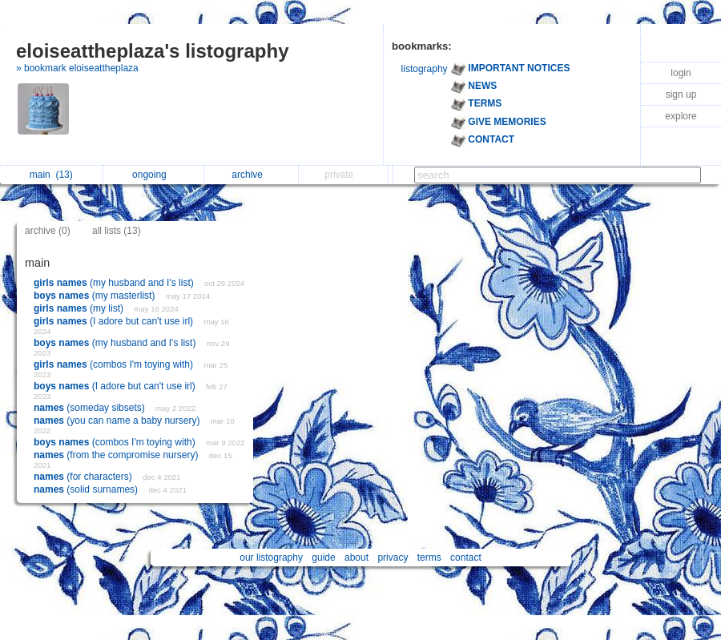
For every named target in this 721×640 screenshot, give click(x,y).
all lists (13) (116, 230)
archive (251, 174)
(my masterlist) (96, 295)
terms (429, 557)
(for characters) (84, 476)
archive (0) (47, 230)
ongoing (153, 174)
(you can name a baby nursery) (118, 420)
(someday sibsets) (90, 407)
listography (424, 68)
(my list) (80, 308)
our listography (271, 557)
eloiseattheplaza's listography (152, 51)
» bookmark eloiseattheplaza (77, 68)
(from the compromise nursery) (117, 455)
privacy (392, 557)
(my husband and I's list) (115, 282)
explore (680, 116)
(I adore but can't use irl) (114, 321)
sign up (681, 94)
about (356, 557)
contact (465, 557)
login (681, 72)
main (51, 174)
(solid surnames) (87, 489)
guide (323, 557)
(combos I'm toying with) (114, 364)
